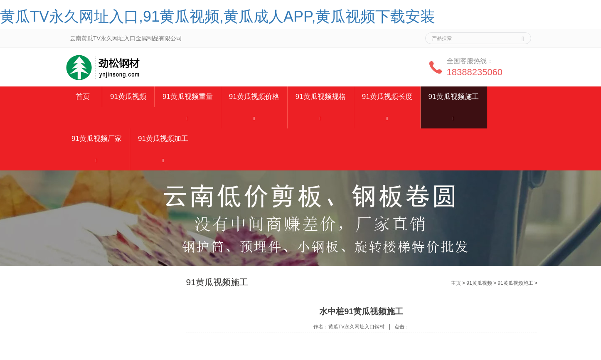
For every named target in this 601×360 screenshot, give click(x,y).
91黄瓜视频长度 (387, 97)
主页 (456, 283)
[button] (188, 117)
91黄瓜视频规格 (321, 97)
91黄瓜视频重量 (188, 97)
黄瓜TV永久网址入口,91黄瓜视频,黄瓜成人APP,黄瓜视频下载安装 (217, 16)
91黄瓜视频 (128, 97)
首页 (83, 97)
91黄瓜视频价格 (254, 97)
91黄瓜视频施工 (454, 97)
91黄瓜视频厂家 (96, 139)
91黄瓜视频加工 (163, 139)
